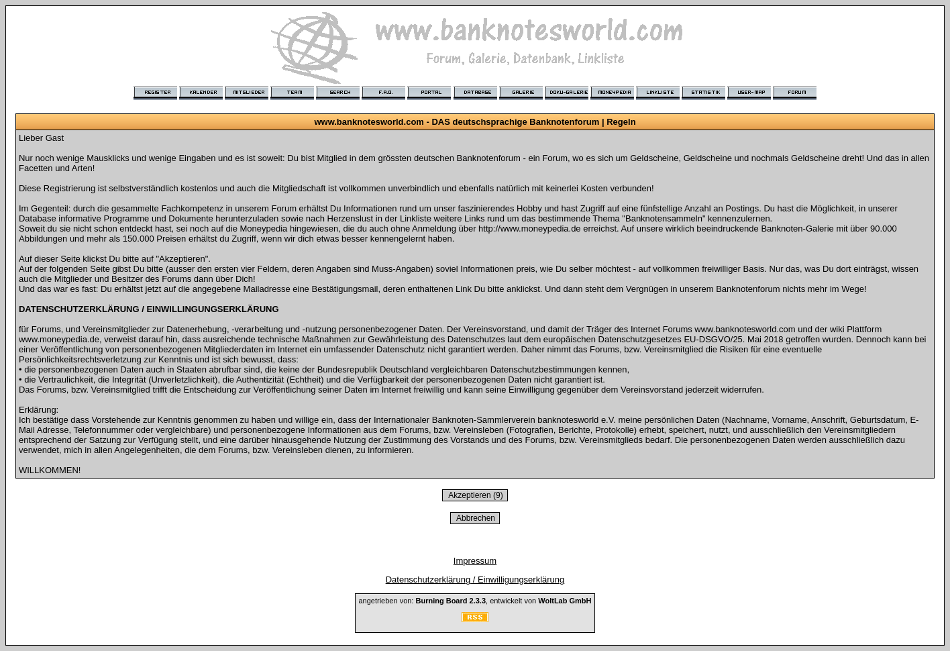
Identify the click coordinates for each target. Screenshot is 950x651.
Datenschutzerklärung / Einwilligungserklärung (475, 579)
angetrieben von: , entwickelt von (474, 601)
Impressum (475, 561)
